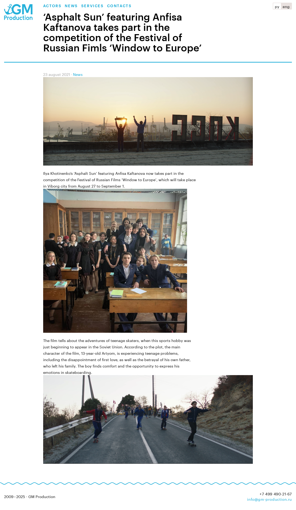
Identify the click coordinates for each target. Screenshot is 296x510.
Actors (52, 6)
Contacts (119, 6)
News (71, 6)
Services (92, 6)
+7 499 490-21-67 (276, 493)
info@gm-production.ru (269, 499)
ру (277, 6)
